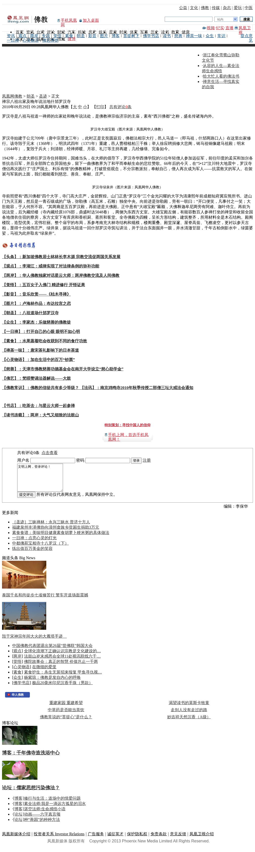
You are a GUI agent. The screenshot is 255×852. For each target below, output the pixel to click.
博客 (116, 36)
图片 (104, 36)
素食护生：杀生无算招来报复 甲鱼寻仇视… (63, 677)
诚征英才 (115, 839)
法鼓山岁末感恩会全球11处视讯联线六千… (62, 661)
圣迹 (43, 96)
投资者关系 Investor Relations (59, 839)
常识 (221, 36)
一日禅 (13, 40)
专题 (46, 36)
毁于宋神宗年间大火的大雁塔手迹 (34, 641)
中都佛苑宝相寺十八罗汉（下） (40, 548)
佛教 (205, 8)
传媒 (216, 8)
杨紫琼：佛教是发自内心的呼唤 (52, 683)
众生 (210, 36)
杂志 (227, 8)
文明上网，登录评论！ (42, 480)
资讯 (11, 36)
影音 (92, 36)
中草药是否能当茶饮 (66, 715)
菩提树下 (131, 36)
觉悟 (57, 36)
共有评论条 (120, 107)
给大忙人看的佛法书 (221, 76)
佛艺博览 (50, 40)
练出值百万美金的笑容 (32, 554)
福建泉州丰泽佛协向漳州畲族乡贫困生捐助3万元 (55, 532)
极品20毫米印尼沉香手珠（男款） (62, 688)
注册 (147, 460)
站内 (220, 19)
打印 (100, 107)
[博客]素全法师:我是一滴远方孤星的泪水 (49, 809)
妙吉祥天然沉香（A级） (189, 722)
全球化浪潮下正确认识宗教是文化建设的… (62, 656)
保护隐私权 (137, 839)
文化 (194, 8)
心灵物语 (31, 40)
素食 (69, 36)
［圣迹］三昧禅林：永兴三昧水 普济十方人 (51, 527)
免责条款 (159, 839)
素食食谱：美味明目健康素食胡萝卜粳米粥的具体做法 (60, 538)
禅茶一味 (194, 36)
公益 (183, 8)
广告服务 (96, 839)
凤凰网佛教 (12, 96)
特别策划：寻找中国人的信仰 (127, 425)
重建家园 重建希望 (66, 708)
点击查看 (49, 453)
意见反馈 (178, 839)
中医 (249, 8)
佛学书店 (151, 36)
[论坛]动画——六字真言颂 (36, 819)
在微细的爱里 (44, 672)
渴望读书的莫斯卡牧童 (189, 708)
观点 (22, 36)
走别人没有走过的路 (189, 715)
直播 (229, 28)
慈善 (178, 36)
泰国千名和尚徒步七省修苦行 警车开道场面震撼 (45, 600)
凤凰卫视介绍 (201, 839)
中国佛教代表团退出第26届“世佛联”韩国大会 (52, 651)
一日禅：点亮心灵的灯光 (34, 543)
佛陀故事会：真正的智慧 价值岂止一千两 (61, 667)
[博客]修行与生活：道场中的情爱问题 (47, 803)
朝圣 (81, 36)
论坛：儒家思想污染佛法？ (31, 793)
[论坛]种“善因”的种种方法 (36, 825)
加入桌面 (91, 20)
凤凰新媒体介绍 (16, 839)
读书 (167, 36)
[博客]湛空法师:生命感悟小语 (39, 814)
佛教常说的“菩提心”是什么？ (66, 722)
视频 (211, 28)
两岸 (34, 36)
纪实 (220, 28)
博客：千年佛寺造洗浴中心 (31, 758)
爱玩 (238, 8)
